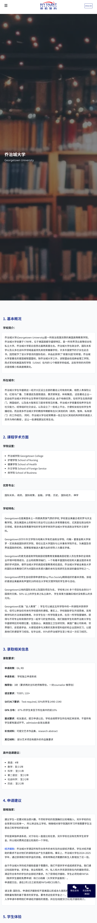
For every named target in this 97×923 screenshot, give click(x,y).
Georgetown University (19, 160)
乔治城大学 (14, 154)
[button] (16, 5)
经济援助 (9, 848)
